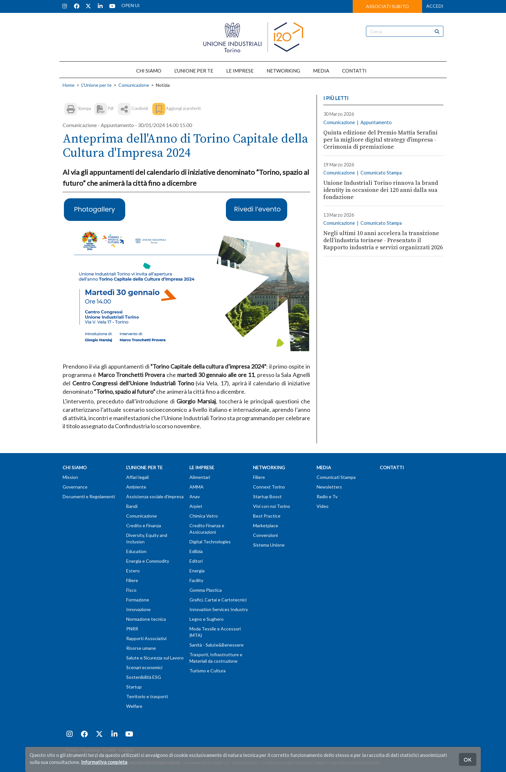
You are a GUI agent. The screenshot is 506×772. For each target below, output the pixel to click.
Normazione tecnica (146, 619)
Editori (196, 561)
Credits (109, 750)
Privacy (72, 750)
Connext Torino (269, 487)
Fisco (131, 590)
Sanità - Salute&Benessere (216, 645)
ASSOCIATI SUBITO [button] (387, 6)
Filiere (132, 580)
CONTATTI (354, 71)
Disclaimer (91, 750)
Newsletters (329, 487)
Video (323, 506)
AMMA (196, 487)
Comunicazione (133, 85)
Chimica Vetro (203, 516)
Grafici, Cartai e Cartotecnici (218, 599)
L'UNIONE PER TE (193, 71)
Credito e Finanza (143, 525)
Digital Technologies (210, 541)
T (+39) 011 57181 (276, 762)
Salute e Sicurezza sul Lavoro (155, 657)
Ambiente (136, 487)
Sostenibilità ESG (143, 677)
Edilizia (196, 551)
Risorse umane (141, 648)
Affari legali (137, 477)
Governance (75, 487)
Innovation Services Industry (218, 609)
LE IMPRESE (240, 71)
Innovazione (138, 609)
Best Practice (266, 516)
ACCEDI (434, 6)
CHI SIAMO (148, 71)
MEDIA (321, 71)
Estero (133, 570)
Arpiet (195, 506)
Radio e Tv (327, 496)
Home (69, 85)
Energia (197, 570)
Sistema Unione (269, 545)
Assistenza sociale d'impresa (155, 496)
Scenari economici (144, 667)
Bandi (131, 506)
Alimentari (199, 477)
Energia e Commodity (147, 561)
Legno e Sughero (206, 619)
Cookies (125, 750)
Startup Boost (267, 496)
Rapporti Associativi (146, 638)
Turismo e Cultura (207, 670)
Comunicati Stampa (336, 477)
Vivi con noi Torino (271, 506)
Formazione (137, 599)
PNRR (132, 628)
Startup (134, 686)
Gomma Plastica (205, 590)
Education (136, 551)
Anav (194, 496)
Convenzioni (265, 535)
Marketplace (265, 525)
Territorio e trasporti (147, 696)
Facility (196, 580)
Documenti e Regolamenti (89, 496)
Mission (70, 477)
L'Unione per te (96, 85)
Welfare (134, 706)
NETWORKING (283, 71)
